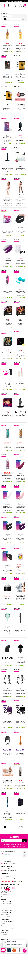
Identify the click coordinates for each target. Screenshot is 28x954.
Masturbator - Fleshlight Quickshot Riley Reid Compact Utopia (20, 600)
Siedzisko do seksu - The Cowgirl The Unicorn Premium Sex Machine (20, 170)
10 (23, 19)
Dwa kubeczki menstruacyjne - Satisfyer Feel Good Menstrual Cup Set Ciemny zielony (7, 631)
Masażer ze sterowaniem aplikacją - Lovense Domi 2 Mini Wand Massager (20, 630)
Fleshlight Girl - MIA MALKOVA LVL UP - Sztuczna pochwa (7, 784)
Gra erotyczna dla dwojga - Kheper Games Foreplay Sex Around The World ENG (7, 416)
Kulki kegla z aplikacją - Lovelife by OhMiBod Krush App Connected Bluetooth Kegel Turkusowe (20, 293)
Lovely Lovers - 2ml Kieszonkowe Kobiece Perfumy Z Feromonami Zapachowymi (20, 78)
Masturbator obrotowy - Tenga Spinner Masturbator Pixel (7, 446)
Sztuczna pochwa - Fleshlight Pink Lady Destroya (20, 108)
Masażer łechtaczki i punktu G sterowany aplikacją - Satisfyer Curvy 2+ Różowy (20, 508)
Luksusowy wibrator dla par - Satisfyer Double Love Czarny (20, 231)
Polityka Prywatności (6, 908)
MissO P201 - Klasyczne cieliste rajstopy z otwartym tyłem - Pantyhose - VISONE (7, 201)
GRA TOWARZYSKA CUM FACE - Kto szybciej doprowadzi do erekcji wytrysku (7, 231)
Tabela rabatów (5, 914)
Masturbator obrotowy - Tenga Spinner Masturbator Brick (7, 477)
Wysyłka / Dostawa (6, 903)
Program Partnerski (6, 912)
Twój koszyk (4, 897)
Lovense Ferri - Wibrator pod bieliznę (7, 292)
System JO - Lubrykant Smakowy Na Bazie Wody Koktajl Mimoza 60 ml (20, 47)
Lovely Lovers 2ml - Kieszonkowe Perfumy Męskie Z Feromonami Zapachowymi (7, 109)
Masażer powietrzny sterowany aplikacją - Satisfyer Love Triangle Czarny (7, 569)
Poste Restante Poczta (7, 910)
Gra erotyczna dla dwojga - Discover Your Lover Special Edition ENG (20, 354)
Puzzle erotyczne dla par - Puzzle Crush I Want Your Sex (7, 354)
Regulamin (4, 934)
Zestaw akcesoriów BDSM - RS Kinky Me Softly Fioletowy (7, 722)
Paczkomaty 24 (5, 906)
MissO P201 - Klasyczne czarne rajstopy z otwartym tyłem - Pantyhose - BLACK (20, 201)
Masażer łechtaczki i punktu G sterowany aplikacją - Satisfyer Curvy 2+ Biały (7, 508)
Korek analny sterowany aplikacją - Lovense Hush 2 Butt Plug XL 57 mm (20, 139)
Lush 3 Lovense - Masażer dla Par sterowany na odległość (7, 385)
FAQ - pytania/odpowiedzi (7, 921)
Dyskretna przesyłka (6, 901)
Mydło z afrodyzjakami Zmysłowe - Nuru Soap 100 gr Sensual (20, 815)
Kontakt (3, 937)
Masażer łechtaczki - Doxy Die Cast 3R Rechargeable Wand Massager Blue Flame (7, 815)
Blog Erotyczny (5, 939)
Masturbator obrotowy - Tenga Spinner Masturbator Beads (20, 446)
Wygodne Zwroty (5, 932)
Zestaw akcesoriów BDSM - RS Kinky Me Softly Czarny (20, 722)
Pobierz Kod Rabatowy (7, 928)
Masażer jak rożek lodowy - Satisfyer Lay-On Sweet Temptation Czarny (20, 661)
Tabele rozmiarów (5, 926)
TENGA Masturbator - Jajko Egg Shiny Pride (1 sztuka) (20, 569)
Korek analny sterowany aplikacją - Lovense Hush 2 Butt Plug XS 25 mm (7, 170)
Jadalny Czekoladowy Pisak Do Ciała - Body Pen (7, 78)
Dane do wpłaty (5, 930)
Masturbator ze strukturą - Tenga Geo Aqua (7, 600)
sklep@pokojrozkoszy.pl (10, 863)
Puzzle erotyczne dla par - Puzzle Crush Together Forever (20, 323)
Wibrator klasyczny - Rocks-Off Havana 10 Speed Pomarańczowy (20, 753)
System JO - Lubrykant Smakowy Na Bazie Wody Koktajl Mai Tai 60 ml (7, 47)
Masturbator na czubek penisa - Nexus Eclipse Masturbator (7, 661)
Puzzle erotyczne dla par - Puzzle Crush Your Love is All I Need (7, 323)
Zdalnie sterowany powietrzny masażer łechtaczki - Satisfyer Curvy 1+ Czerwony (20, 477)
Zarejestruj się (4, 894)
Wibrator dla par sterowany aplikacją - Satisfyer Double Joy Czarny (7, 538)
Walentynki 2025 (5, 917)
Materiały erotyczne (6, 919)
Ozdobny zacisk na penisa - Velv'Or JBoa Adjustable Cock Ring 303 (7, 692)
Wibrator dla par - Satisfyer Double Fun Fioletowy (7, 262)
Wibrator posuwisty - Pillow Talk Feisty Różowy (20, 385)
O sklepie (3, 899)
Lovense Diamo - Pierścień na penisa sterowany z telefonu (20, 262)
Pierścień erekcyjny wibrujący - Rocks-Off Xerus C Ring (7, 753)
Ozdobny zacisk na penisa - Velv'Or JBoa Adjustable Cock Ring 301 (20, 692)
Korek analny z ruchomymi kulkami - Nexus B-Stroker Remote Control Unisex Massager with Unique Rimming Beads (20, 416)
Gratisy (3, 923)
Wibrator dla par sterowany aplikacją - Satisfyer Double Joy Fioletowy (20, 538)
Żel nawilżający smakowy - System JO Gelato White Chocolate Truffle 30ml (20, 784)
